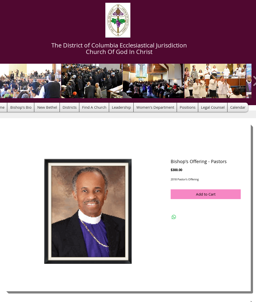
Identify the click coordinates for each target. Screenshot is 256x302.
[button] (92, 81)
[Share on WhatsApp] (174, 217)
